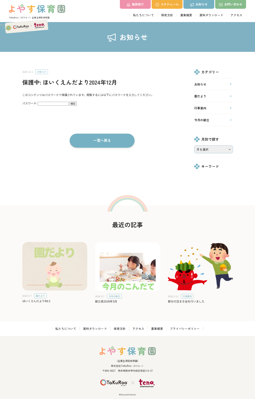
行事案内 (200, 108)
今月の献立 (201, 120)
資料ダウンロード (211, 14)
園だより (200, 96)
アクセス (236, 14)
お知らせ (200, 84)
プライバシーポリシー (186, 328)
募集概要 (186, 14)
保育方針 (167, 14)
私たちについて (143, 14)
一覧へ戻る (102, 140)
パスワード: (45, 103)
